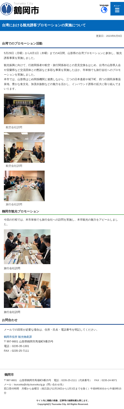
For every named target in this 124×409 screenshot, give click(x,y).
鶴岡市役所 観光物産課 (18, 336)
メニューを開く (117, 8)
